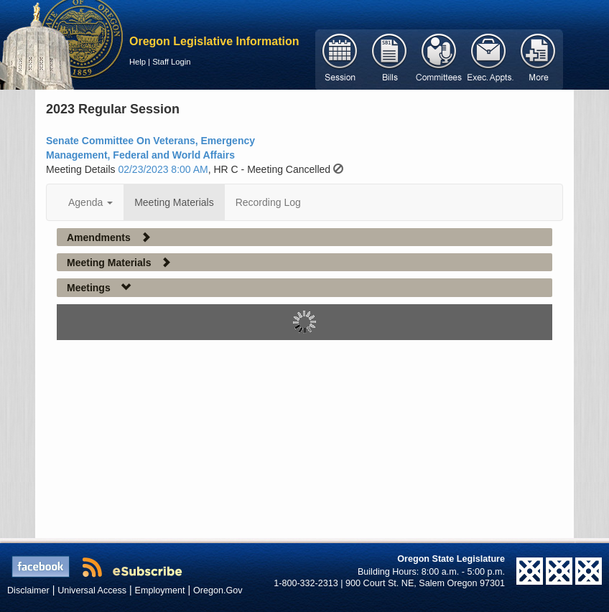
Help (137, 61)
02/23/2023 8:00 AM (163, 169)
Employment (160, 590)
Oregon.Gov (218, 590)
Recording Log (268, 202)
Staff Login (171, 61)
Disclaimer (28, 590)
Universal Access (91, 590)
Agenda (90, 202)
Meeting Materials (174, 202)
